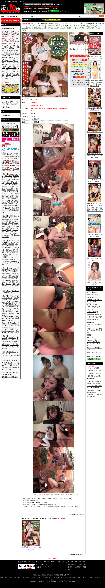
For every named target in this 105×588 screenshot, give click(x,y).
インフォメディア (7, 184)
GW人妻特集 (91, 378)
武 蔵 (17, 339)
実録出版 (11, 244)
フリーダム (10, 319)
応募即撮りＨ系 (12, 204)
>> (6, 107)
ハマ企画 (14, 163)
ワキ (14, 71)
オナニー (12, 47)
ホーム (3, 16)
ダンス (12, 69)
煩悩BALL (5, 303)
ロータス (8, 369)
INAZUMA (9, 183)
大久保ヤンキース (7, 205)
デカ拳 (11, 277)
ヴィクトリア (6, 188)
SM (5, 55)
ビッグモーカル (11, 306)
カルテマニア (13, 217)
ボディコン (7, 66)
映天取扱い (11, 190)
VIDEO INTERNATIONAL (10, 154)
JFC (16, 245)
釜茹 (11, 219)
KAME (11, 216)
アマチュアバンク (10, 197)
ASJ (17, 190)
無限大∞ (7, 339)
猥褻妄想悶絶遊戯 (93, 314)
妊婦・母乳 (7, 43)
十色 (11, 280)
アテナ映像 (8, 176)
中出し (15, 52)
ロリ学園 (16, 364)
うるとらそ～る (12, 186)
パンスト (12, 45)
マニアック (12, 338)
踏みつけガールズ (10, 313)
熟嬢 (11, 259)
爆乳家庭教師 (91, 319)
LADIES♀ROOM (7, 366)
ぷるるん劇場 (91, 312)
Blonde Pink (11, 322)
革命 (15, 216)
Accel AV (11, 174)
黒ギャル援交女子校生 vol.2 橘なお (94, 258)
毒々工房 (8, 284)
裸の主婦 (90, 309)
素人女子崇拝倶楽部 (10, 260)
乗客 (11, 101)
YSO (10, 373)
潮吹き (6, 47)
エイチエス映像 (10, 201)
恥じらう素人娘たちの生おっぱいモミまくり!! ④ (95, 56)
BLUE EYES (9, 320)
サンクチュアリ (13, 242)
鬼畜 (3, 68)
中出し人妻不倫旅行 (93, 317)
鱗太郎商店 (8, 364)
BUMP (11, 303)
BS (2, 305)
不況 (3, 105)
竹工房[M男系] (14, 157)
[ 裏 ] (36, 99)
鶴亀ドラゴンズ (14, 275)
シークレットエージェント (10, 248)
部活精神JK (10, 312)
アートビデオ (8, 211)
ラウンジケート (14, 360)
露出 (14, 66)
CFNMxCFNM (6, 247)
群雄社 (13, 235)
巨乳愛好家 (91, 304)
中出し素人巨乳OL (93, 356)
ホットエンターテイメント (10, 330)
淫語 (3, 50)
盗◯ (14, 59)
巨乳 (8, 16)
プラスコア (15, 315)
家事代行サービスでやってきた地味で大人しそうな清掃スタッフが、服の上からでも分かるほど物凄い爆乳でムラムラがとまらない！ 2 (95, 207)
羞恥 (7, 69)
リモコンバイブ (11, 68)
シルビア (16, 249)
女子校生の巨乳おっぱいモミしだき (95, 282)
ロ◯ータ (10, 35)
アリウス (7, 177)
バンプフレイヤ (7, 301)
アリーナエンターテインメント (10, 178)
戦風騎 (6, 256)
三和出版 (4, 244)
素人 (16, 33)
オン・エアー (10, 197)
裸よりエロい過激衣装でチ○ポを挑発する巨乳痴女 (94, 330)
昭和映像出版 (10, 245)
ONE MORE (8, 374)
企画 (14, 62)
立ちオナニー (13, 48)
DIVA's (7, 280)
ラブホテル (15, 103)
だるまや (10, 270)
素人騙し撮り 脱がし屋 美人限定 (94, 300)
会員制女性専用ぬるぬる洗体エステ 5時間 (95, 234)
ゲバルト (13, 228)
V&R (15, 317)
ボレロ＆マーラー (13, 332)
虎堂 (14, 284)
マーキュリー (13, 336)
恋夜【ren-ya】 (92, 307)
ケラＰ (9, 230)
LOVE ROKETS (7, 362)
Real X (89, 337)
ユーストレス (11, 353)
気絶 (10, 59)
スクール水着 (10, 64)
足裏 (7, 45)
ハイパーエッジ (7, 298)
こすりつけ (9, 50)
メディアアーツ (7, 343)
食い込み (10, 61)
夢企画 (17, 355)
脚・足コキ (5, 40)
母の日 (16, 298)
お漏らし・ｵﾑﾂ (13, 57)
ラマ (14, 362)
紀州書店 (8, 221)
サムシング (12, 240)
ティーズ (9, 170)
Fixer (9, 324)
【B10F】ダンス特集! (94, 376)
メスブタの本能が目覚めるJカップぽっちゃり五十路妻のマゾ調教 (95, 155)
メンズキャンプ (11, 346)
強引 (13, 105)
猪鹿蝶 (15, 183)
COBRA (4, 167)
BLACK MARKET (7, 317)
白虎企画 (4, 165)
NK (9, 291)
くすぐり (4, 59)
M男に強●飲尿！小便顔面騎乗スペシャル (94, 108)
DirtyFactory (13, 268)
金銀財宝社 (5, 224)
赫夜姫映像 (5, 219)
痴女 (7, 42)
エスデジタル (6, 191)
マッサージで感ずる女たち (95, 131)
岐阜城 (11, 223)
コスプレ (8, 62)
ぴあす (16, 303)
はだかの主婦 (91, 295)
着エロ (15, 75)
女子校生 (7, 33)
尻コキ (12, 40)
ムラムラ (10, 341)
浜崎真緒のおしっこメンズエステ (31, 547)
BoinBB (15, 301)
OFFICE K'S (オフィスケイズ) (10, 206)
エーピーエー (9, 193)
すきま (8, 251)
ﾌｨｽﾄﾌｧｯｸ (8, 75)
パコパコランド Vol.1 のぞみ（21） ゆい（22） (94, 179)
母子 (9, 103)
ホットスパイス (10, 325)
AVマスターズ (11, 200)
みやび (16, 341)
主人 (17, 105)
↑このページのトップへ (76, 514)
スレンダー (10, 73)
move (12, 339)
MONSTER (14, 165)
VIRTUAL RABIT (14, 296)
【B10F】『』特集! (94, 370)
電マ (16, 69)
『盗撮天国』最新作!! (94, 373)
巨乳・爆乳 (91, 292)
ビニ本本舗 (8, 305)
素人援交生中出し (93, 297)
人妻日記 (16, 308)
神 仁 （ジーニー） (10, 258)
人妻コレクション (10, 307)
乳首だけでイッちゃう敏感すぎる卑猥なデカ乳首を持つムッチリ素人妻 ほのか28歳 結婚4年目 (95, 82)
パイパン (8, 71)
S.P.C (3, 212)
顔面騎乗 (4, 57)
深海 (3, 251)
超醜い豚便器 (6, 273)
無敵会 (4, 341)
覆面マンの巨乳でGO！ (95, 352)
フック (8, 105)
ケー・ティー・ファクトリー (10, 232)
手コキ (16, 38)
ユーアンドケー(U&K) (10, 354)
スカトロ (10, 55)
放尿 (15, 55)
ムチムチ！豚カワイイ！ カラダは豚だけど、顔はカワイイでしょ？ (94, 342)
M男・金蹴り (11, 31)
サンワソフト (9, 158)
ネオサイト (15, 291)
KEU (5, 226)
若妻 (14, 43)
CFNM (4, 31)
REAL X (89, 322)
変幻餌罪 (10, 329)
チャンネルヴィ (12, 271)
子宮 (5, 103)
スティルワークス (9, 263)
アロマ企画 (6, 181)
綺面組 (16, 223)
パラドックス (13, 299)
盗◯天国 (11, 282)
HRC (12, 188)
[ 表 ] (31, 99)
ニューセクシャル (8, 292)
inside (16, 211)
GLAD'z (12, 224)
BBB (88, 335)
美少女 (4, 35)
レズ (12, 54)
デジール (11, 278)
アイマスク (5, 101)
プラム (8, 315)
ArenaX (16, 179)
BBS (15, 310)
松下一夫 (4, 338)
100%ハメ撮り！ (7, 310)
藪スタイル (12, 352)
